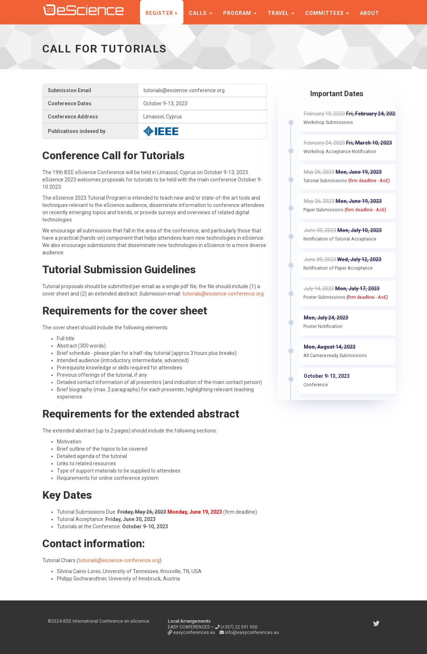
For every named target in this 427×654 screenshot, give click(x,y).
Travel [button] (281, 13)
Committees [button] (327, 13)
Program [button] (240, 13)
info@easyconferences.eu (249, 632)
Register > (161, 13)
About (370, 13)
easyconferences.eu (192, 632)
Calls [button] (200, 13)
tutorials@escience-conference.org (223, 294)
